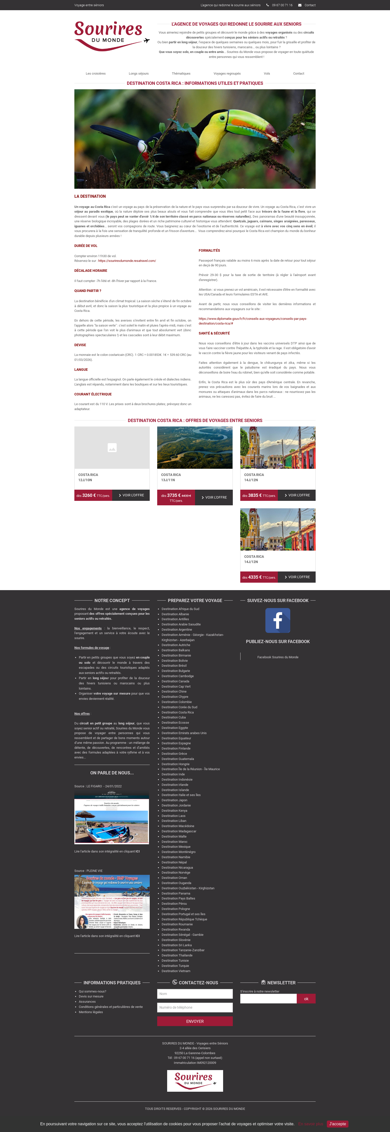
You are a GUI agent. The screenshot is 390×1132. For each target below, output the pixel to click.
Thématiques (181, 73)
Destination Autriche (176, 645)
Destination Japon (174, 800)
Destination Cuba (174, 717)
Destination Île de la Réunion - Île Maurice (191, 769)
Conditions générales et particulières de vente (111, 1007)
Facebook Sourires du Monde (277, 657)
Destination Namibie (176, 857)
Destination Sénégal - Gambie (182, 935)
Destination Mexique (176, 847)
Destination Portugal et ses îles (183, 914)
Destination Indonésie (177, 779)
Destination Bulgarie (176, 671)
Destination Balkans (176, 650)
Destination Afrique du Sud (180, 609)
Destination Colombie (177, 702)
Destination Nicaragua (177, 867)
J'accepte (337, 1124)
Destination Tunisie (175, 960)
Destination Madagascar (179, 831)
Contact (307, 5)
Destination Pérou (174, 903)
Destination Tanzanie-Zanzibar (183, 950)
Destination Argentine (177, 629)
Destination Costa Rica (178, 712)
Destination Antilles (175, 619)
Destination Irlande (175, 785)
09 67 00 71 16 (279, 5)
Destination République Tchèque (184, 919)
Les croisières (96, 73)
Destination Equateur (176, 738)
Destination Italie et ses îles (181, 795)
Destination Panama (176, 893)
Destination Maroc (175, 842)
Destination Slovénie (176, 940)
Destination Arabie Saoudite (181, 624)
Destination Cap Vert (176, 686)
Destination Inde (173, 774)
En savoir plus (311, 1124)
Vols (267, 73)
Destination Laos (174, 816)
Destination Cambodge (178, 676)
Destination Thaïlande (177, 955)
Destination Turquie (175, 966)
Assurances (87, 1001)
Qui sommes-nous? (92, 991)
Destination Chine (174, 691)
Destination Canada (175, 681)
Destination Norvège (176, 872)
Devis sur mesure (91, 996)
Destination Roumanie (177, 924)
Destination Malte (174, 836)
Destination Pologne (176, 909)
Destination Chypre (175, 697)
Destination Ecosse (175, 722)
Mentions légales (91, 1012)
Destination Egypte (175, 728)
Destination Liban (174, 821)
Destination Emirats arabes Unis (184, 733)
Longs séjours (139, 73)
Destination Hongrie (176, 764)
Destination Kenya (174, 810)
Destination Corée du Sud (179, 707)
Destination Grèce (174, 753)
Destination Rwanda (176, 929)
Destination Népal (174, 862)
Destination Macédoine (178, 826)
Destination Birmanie (176, 655)
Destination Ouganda (176, 883)
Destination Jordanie (176, 805)
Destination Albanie (175, 614)
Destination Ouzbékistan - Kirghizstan (188, 888)
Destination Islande (175, 790)
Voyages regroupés (227, 73)
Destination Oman (174, 878)
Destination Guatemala (178, 759)
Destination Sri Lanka (177, 945)
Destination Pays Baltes (178, 898)
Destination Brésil (174, 665)
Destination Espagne (176, 743)
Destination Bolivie (175, 660)
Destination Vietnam (176, 971)
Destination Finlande (176, 748)
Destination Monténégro (178, 852)
